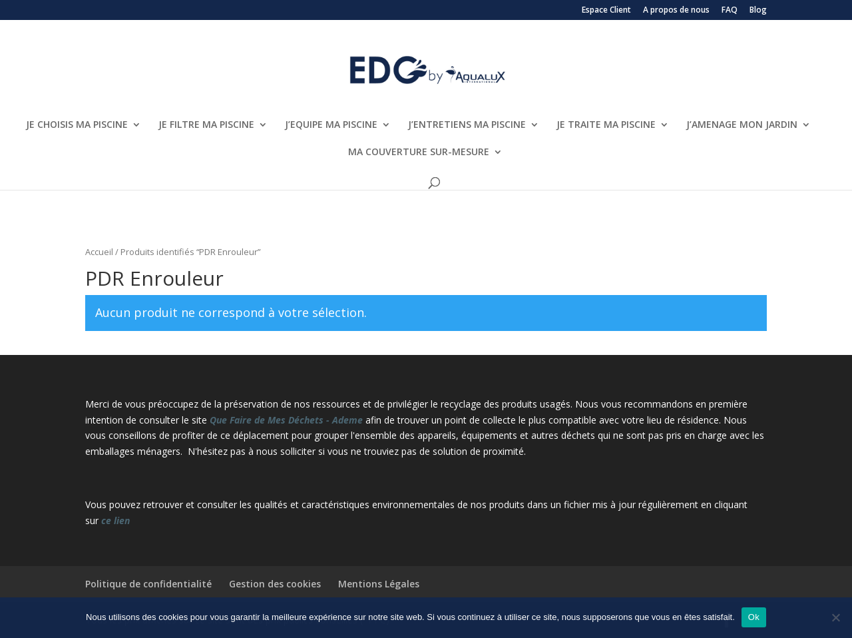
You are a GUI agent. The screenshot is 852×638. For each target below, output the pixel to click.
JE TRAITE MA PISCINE (606, 125)
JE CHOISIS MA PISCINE (77, 125)
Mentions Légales (378, 583)
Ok (753, 617)
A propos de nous (676, 10)
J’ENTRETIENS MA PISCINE (467, 125)
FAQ (730, 10)
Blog (758, 10)
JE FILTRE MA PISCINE (206, 125)
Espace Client (606, 10)
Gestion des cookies (275, 583)
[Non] (835, 617)
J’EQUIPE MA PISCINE (331, 125)
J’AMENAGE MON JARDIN (741, 125)
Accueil (99, 252)
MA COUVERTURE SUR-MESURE (418, 152)
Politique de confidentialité (148, 583)
